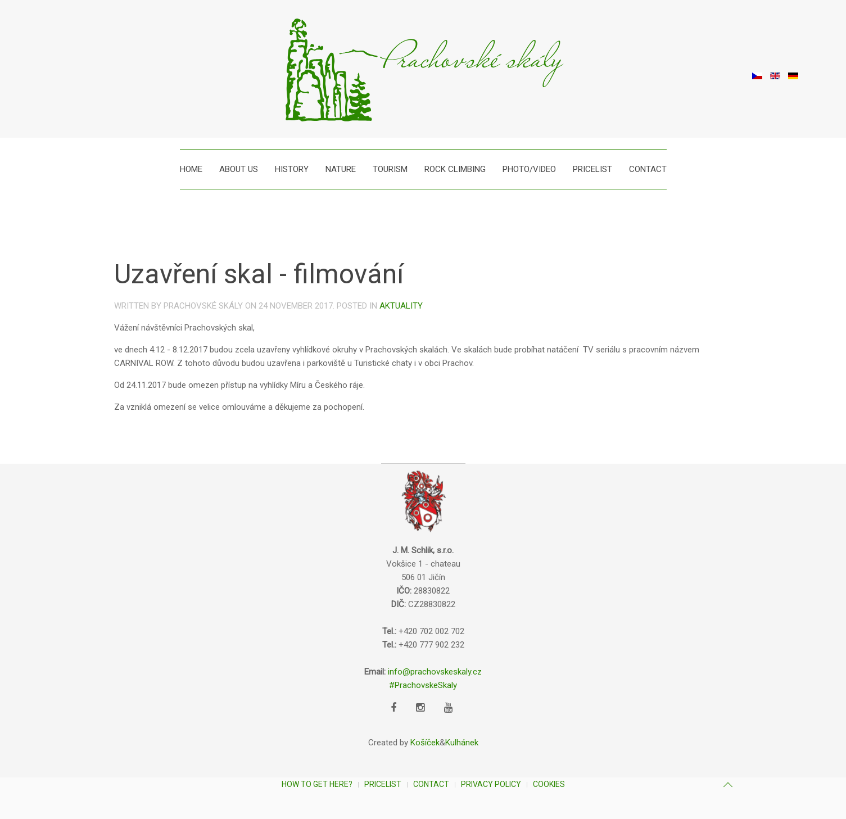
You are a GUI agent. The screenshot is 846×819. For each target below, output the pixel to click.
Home (191, 169)
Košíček (425, 742)
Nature (340, 169)
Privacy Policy (491, 784)
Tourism (390, 169)
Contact (648, 169)
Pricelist (592, 169)
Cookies (549, 784)
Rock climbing (455, 169)
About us (238, 169)
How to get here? (317, 784)
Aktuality (401, 306)
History (292, 169)
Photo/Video (529, 169)
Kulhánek (461, 742)
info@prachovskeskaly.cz (435, 672)
